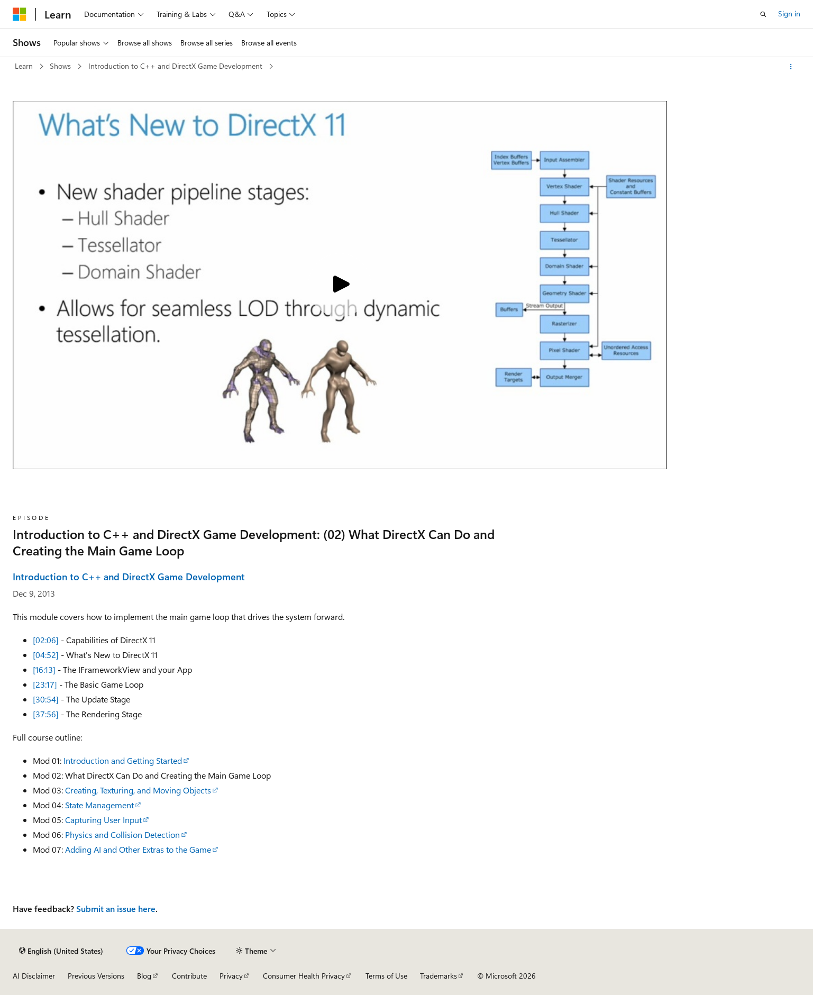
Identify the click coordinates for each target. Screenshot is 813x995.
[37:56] (46, 713)
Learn (25, 66)
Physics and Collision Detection (122, 834)
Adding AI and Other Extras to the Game (138, 849)
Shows (61, 66)
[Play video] (339, 285)
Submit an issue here (116, 908)
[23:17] (45, 684)
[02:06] (46, 639)
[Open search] (763, 14)
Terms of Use (386, 976)
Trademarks (438, 976)
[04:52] (46, 654)
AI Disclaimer (34, 976)
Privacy (231, 976)
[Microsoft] (19, 14)
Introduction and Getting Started (122, 760)
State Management (99, 804)
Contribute (189, 976)
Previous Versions (96, 976)
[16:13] (44, 669)
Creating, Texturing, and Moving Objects (138, 790)
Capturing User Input (103, 819)
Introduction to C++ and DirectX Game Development (176, 66)
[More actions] (791, 66)
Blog (144, 976)
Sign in (789, 13)
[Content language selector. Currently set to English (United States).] (61, 950)
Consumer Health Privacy (304, 976)
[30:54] (46, 699)
